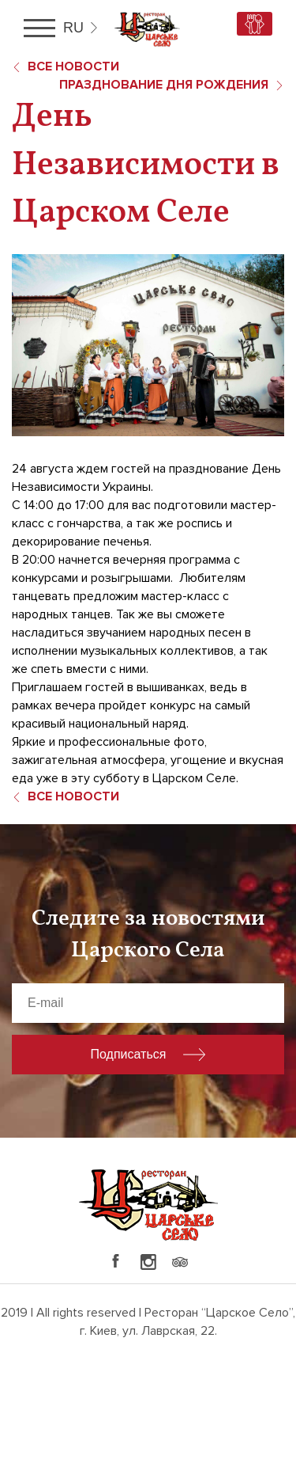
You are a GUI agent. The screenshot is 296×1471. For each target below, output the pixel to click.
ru (73, 28)
